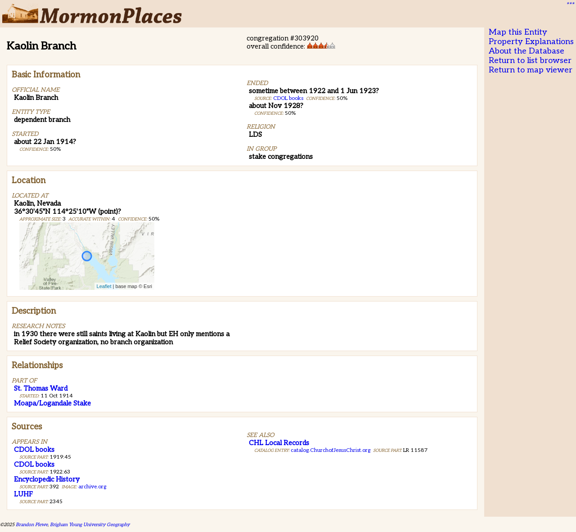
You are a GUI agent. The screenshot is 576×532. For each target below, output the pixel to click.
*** (570, 5)
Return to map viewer (530, 70)
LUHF (23, 494)
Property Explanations (531, 41)
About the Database (526, 51)
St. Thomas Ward (41, 388)
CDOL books (288, 98)
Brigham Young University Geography (90, 524)
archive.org (92, 486)
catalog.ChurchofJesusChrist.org (330, 450)
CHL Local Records (279, 443)
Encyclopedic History (47, 479)
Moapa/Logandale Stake (52, 403)
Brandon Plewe (32, 524)
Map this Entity (518, 32)
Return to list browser (530, 60)
